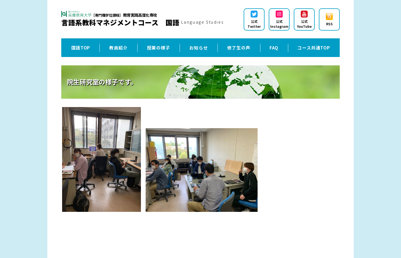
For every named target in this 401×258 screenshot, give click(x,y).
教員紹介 (118, 47)
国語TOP (80, 47)
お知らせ (198, 47)
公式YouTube (304, 20)
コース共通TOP (313, 47)
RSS (329, 19)
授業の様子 (158, 47)
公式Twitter (254, 20)
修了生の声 (238, 47)
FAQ (274, 47)
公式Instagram (279, 20)
